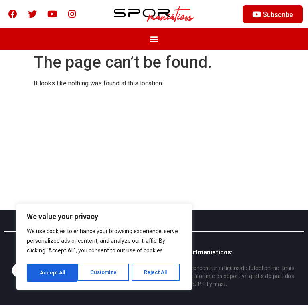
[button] (154, 39)
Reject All (105, 273)
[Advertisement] (154, 150)
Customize (52, 273)
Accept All (157, 273)
